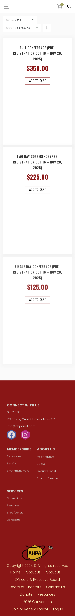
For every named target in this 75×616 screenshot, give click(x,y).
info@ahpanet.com (21, 427)
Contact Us (13, 520)
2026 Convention (37, 601)
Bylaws (41, 465)
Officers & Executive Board (37, 579)
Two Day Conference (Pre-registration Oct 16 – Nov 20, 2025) (37, 164)
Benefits (12, 464)
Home (15, 572)
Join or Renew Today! (30, 609)
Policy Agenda (45, 457)
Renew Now (14, 457)
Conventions (14, 499)
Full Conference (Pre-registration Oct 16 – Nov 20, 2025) (37, 54)
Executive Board (46, 472)
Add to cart (37, 81)
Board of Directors (47, 479)
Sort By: (13, 20)
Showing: (18, 28)
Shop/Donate (15, 513)
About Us (33, 572)
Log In (58, 609)
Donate (26, 594)
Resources (13, 506)
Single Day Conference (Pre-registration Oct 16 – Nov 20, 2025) (37, 275)
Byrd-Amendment (18, 471)
